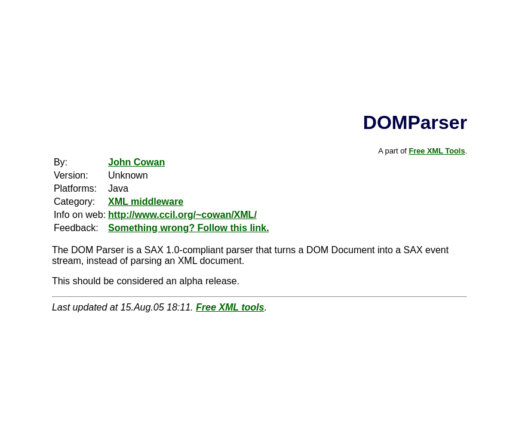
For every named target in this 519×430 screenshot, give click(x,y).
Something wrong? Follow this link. (188, 228)
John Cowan (136, 162)
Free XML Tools (437, 150)
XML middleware (145, 201)
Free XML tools (230, 307)
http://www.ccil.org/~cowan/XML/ (182, 215)
